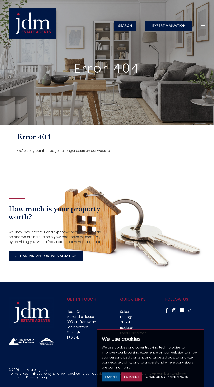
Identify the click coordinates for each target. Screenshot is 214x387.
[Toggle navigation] (202, 25)
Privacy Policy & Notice (48, 374)
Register (126, 327)
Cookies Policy (78, 374)
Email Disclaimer (133, 333)
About (125, 322)
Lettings (126, 316)
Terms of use (19, 374)
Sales (124, 311)
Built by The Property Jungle (29, 377)
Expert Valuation (168, 26)
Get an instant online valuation (46, 256)
